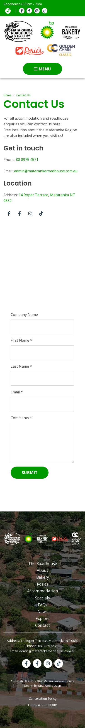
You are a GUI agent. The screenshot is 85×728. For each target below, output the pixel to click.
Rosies (42, 584)
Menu (42, 69)
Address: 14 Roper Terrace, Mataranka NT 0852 (42, 640)
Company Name (24, 314)
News (43, 611)
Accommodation (42, 591)
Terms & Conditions (42, 704)
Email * (17, 392)
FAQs (42, 604)
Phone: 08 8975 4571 (42, 646)
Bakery (42, 577)
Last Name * (21, 366)
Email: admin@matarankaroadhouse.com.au (42, 651)
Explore (42, 618)
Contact (42, 625)
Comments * (21, 417)
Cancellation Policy (42, 698)
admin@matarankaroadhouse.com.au (46, 170)
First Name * (21, 340)
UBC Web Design (49, 686)
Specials (42, 598)
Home (7, 95)
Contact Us (23, 95)
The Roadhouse (42, 563)
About (42, 570)
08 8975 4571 (27, 159)
